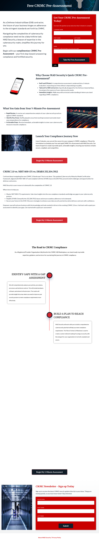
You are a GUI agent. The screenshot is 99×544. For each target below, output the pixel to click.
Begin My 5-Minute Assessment (49, 160)
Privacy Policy (56, 537)
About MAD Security (44, 537)
